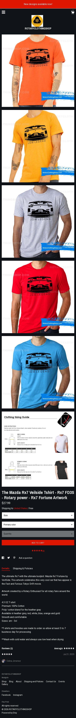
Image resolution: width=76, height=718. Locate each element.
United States (21, 508)
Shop (4, 681)
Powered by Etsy (9, 713)
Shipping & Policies (23, 568)
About (19, 681)
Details (6, 568)
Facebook (6, 695)
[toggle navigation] (3, 12)
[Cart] (72, 13)
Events (62, 681)
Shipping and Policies (34, 681)
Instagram (18, 695)
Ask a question (25, 558)
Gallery (5, 684)
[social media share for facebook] (3, 558)
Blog (11, 681)
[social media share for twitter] (8, 558)
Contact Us (51, 681)
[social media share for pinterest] (14, 558)
